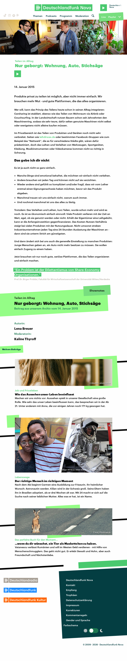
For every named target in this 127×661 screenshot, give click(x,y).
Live (103, 17)
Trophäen (71, 595)
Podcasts (51, 15)
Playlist (112, 17)
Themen (37, 15)
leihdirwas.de (47, 136)
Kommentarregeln (76, 615)
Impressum (72, 605)
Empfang (71, 589)
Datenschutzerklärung (79, 600)
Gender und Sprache (78, 620)
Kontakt (70, 585)
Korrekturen (73, 610)
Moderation (82, 15)
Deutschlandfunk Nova (79, 579)
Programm (66, 15)
